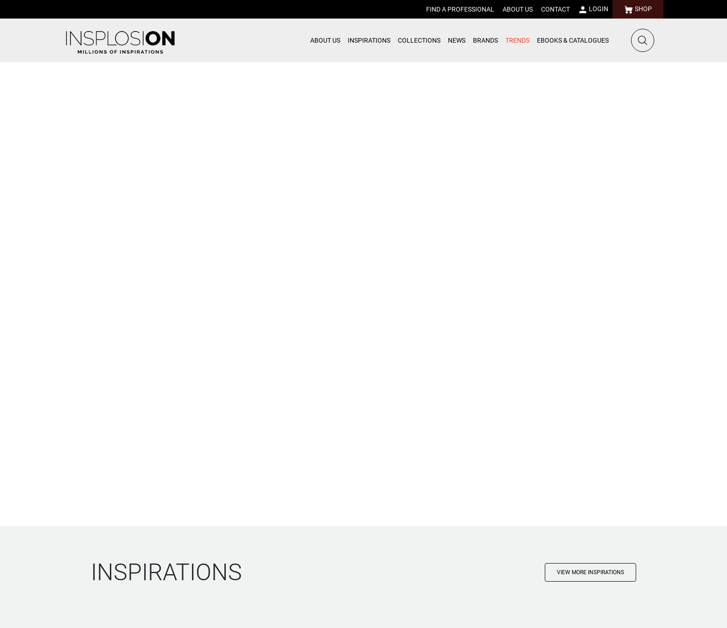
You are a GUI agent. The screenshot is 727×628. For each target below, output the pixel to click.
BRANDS (485, 40)
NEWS (457, 40)
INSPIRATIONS (369, 40)
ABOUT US (518, 9)
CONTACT (555, 9)
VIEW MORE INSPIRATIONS (590, 572)
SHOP (638, 9)
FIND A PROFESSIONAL (460, 9)
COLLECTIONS (419, 40)
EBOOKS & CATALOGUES (573, 40)
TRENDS (517, 40)
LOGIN (593, 9)
